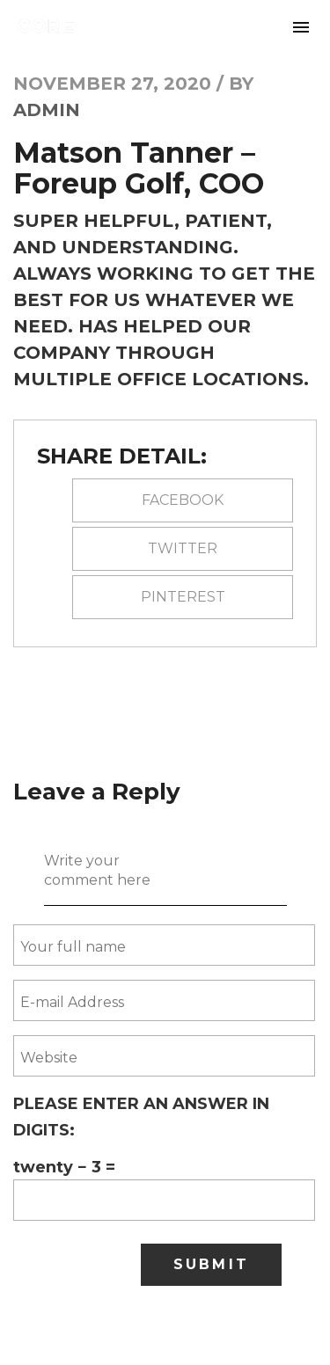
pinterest (183, 596)
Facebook (183, 500)
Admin (46, 109)
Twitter (182, 548)
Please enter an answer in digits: (141, 1117)
